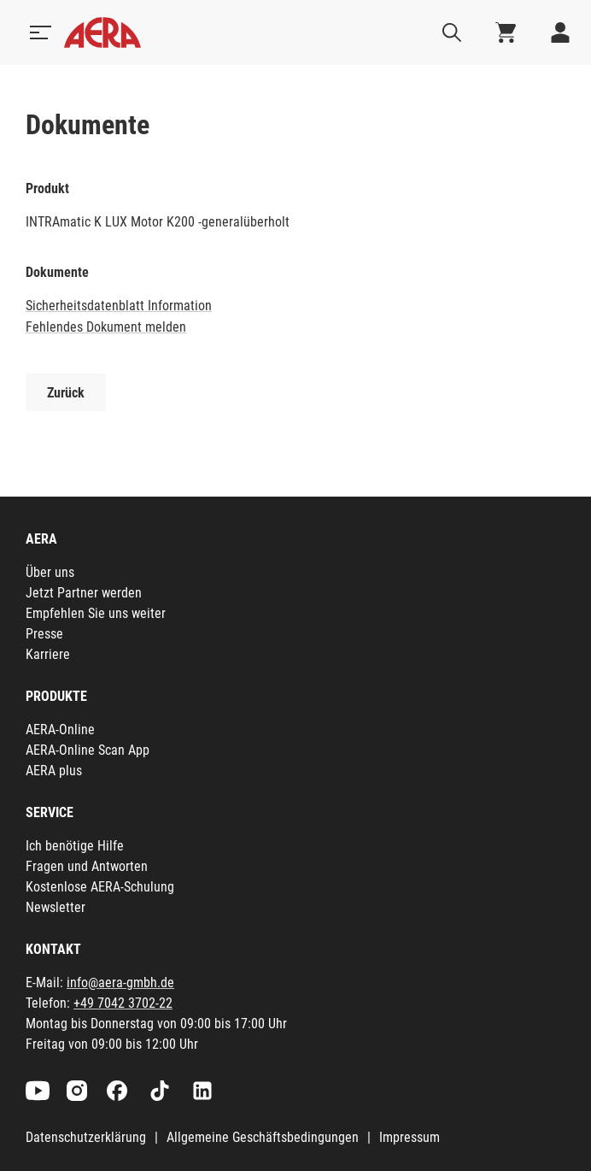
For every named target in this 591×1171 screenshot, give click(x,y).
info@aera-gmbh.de (120, 982)
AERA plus (54, 770)
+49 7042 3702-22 (123, 1003)
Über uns (50, 572)
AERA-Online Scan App (87, 750)
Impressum (409, 1137)
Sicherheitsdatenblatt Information (119, 305)
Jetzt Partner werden (84, 593)
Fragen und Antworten (87, 866)
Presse (44, 634)
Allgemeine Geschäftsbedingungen (263, 1137)
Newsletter (55, 907)
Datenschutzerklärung (86, 1137)
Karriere (48, 654)
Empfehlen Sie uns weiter (96, 613)
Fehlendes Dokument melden (106, 327)
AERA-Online (60, 729)
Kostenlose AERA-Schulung (100, 887)
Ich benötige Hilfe (75, 846)
